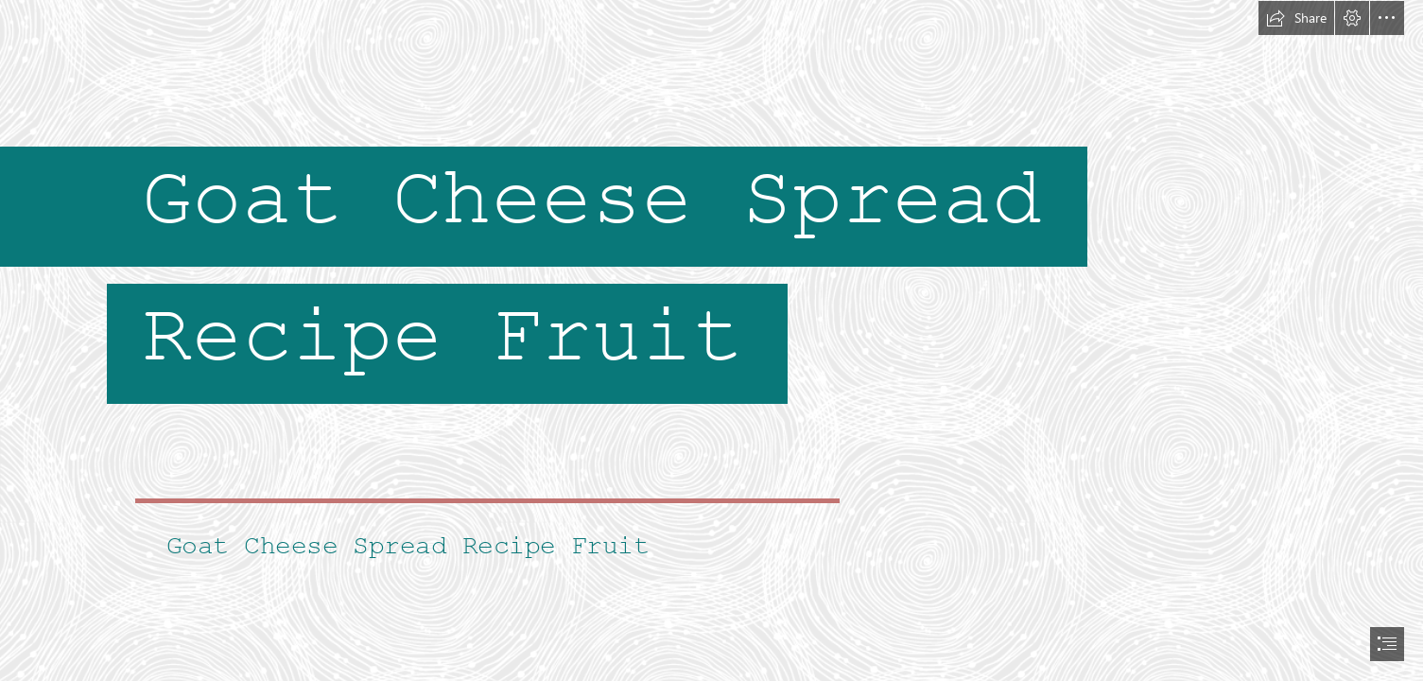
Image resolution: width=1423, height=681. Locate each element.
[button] (1296, 18)
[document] (711, 340)
